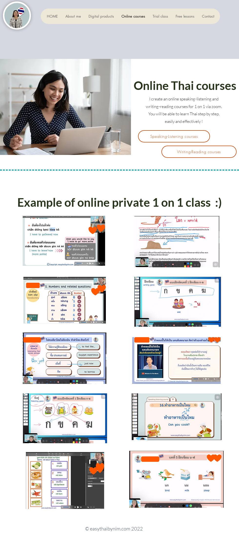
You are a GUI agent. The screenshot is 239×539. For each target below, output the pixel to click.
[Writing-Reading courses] (199, 152)
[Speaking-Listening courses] (174, 136)
